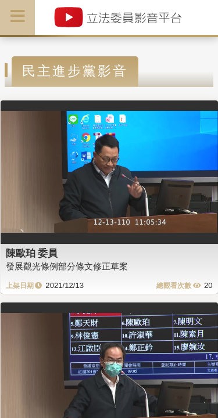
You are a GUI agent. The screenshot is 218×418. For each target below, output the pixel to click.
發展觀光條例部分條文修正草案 (67, 266)
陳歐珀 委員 (32, 253)
